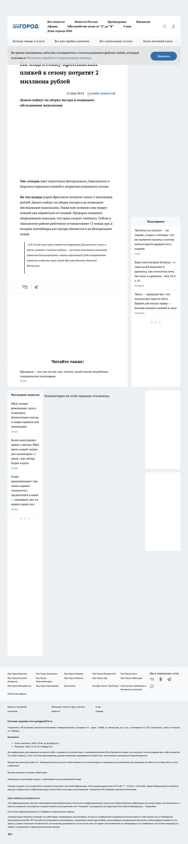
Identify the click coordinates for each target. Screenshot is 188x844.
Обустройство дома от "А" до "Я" (90, 26)
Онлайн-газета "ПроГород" (105, 685)
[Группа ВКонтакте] (152, 679)
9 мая (127, 26)
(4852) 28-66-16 (38, 743)
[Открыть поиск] (164, 26)
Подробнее (150, 806)
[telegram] (37, 286)
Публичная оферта (17, 693)
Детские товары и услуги (29, 41)
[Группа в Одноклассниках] (160, 679)
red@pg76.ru (46, 746)
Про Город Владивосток (19, 685)
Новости (56, 711)
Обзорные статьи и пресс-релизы (68, 706)
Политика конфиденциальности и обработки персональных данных (41, 811)
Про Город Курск (129, 673)
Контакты (12, 711)
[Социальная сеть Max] (152, 686)
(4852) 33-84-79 (32, 746)
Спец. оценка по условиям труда (24, 798)
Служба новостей (101, 93)
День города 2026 (59, 31)
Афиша (52, 26)
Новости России (86, 21)
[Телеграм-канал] (169, 679)
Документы (69, 685)
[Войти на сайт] (173, 26)
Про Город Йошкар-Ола (104, 673)
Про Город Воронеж (17, 673)
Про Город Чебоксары (131, 678)
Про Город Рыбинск (73, 678)
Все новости (56, 21)
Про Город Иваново (73, 673)
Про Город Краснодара (47, 685)
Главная (99, 711)
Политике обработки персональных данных (59, 58)
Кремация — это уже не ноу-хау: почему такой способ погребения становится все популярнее (67, 376)
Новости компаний (17, 706)
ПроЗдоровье (117, 21)
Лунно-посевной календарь (160, 41)
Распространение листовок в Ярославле (27, 772)
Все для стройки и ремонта (72, 41)
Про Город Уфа (99, 678)
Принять (164, 56)
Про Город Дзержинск (47, 673)
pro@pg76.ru (53, 743)
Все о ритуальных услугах (116, 41)
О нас (98, 706)
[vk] (25, 286)
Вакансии (143, 21)
